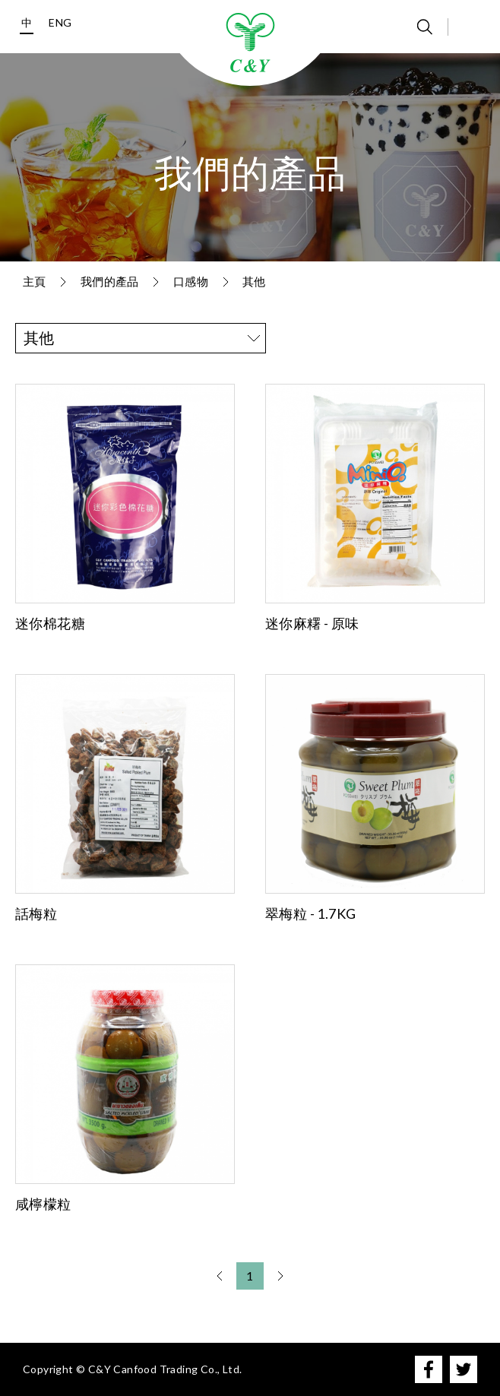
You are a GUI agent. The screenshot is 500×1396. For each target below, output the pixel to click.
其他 (254, 281)
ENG (60, 22)
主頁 (34, 281)
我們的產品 (110, 281)
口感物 (190, 281)
